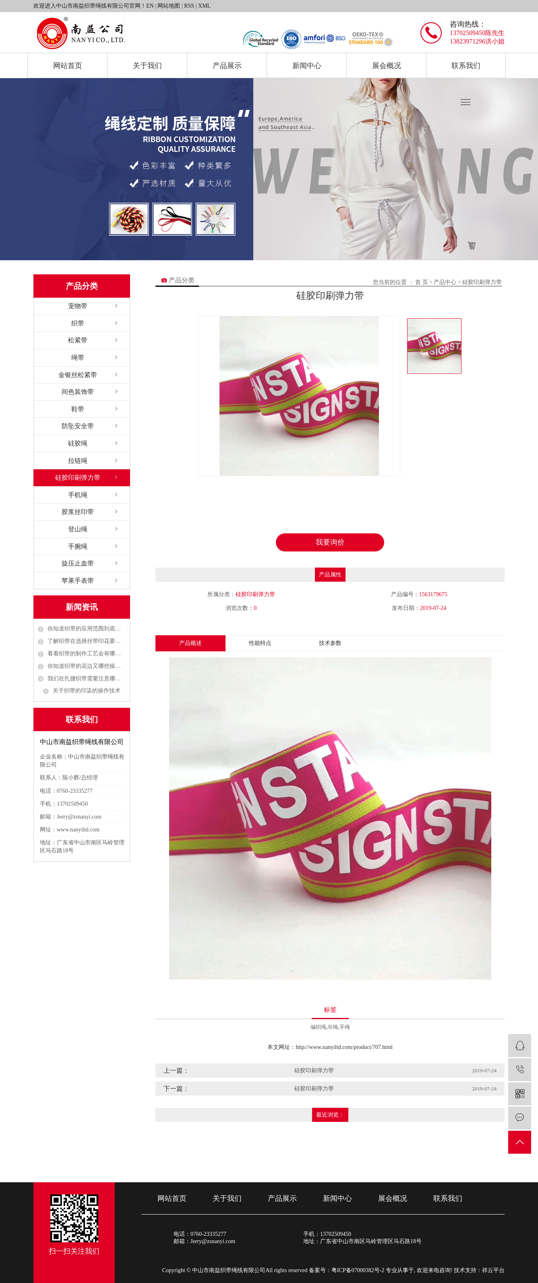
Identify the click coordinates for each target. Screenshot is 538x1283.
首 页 (421, 282)
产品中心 (445, 282)
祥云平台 (493, 1270)
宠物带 (77, 306)
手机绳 (77, 494)
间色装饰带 (78, 391)
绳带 (77, 357)
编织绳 (318, 1027)
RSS (189, 6)
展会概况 (386, 66)
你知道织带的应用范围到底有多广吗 (87, 629)
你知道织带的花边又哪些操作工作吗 (87, 666)
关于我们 (147, 66)
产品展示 (227, 66)
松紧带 (77, 340)
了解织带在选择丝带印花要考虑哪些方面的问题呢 (87, 641)
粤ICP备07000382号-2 (357, 1270)
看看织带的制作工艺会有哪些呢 (87, 654)
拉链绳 (77, 460)
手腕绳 (77, 546)
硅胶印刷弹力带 (77, 477)
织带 (77, 323)
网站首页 (67, 66)
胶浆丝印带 (78, 511)
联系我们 (465, 66)
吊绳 (332, 1027)
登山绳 (77, 529)
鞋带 (77, 409)
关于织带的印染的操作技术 (86, 691)
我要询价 (330, 542)
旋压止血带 (78, 563)
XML (204, 6)
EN (150, 6)
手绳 (344, 1027)
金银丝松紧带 (77, 374)
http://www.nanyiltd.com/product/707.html (344, 1047)
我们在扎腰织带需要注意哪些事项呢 (87, 679)
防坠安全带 (78, 426)
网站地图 (168, 6)
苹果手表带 (78, 580)
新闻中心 (306, 66)
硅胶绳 (77, 443)
